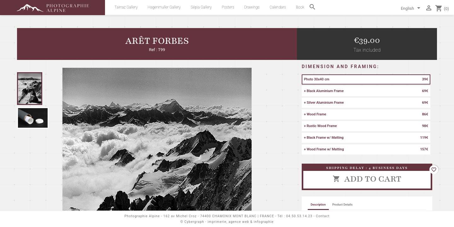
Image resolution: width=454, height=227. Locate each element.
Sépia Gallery (201, 7)
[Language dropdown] (411, 9)
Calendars (278, 7)
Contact (322, 216)
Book (300, 7)
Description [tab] (318, 204)
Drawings (252, 7)
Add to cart (367, 178)
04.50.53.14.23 (299, 216)
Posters (228, 7)
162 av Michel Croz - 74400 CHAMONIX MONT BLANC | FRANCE (218, 216)
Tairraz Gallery (125, 7)
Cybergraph (194, 222)
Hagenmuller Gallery (164, 7)
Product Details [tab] (342, 204)
